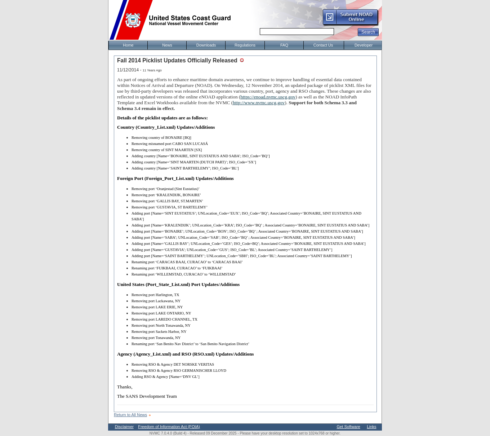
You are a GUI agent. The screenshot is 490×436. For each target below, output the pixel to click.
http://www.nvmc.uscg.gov (259, 102)
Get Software (348, 426)
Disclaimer (124, 426)
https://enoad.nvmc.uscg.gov (267, 97)
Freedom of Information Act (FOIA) (169, 426)
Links (371, 426)
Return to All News (130, 415)
